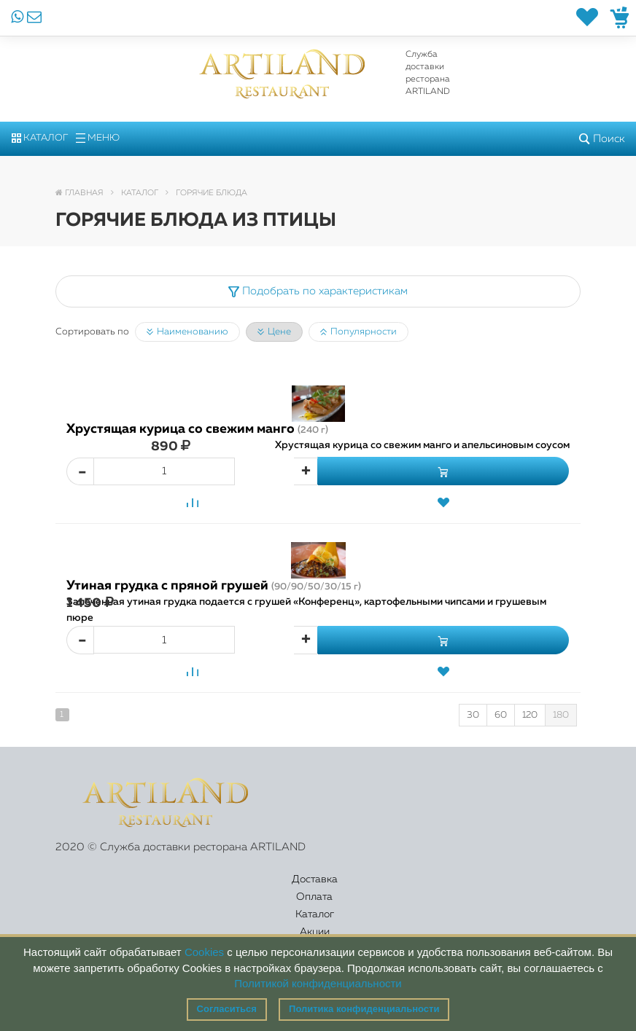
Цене (274, 332)
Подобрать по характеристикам (318, 291)
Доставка (97, 888)
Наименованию (187, 332)
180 (561, 715)
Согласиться (227, 1008)
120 (530, 715)
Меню (98, 138)
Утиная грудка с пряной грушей (213, 585)
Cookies (204, 952)
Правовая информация (523, 888)
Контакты (426, 888)
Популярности (358, 332)
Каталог (40, 138)
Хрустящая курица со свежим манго (197, 429)
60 (501, 715)
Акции (344, 888)
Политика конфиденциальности (364, 1008)
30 (473, 715)
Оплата (183, 888)
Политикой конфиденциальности (318, 983)
